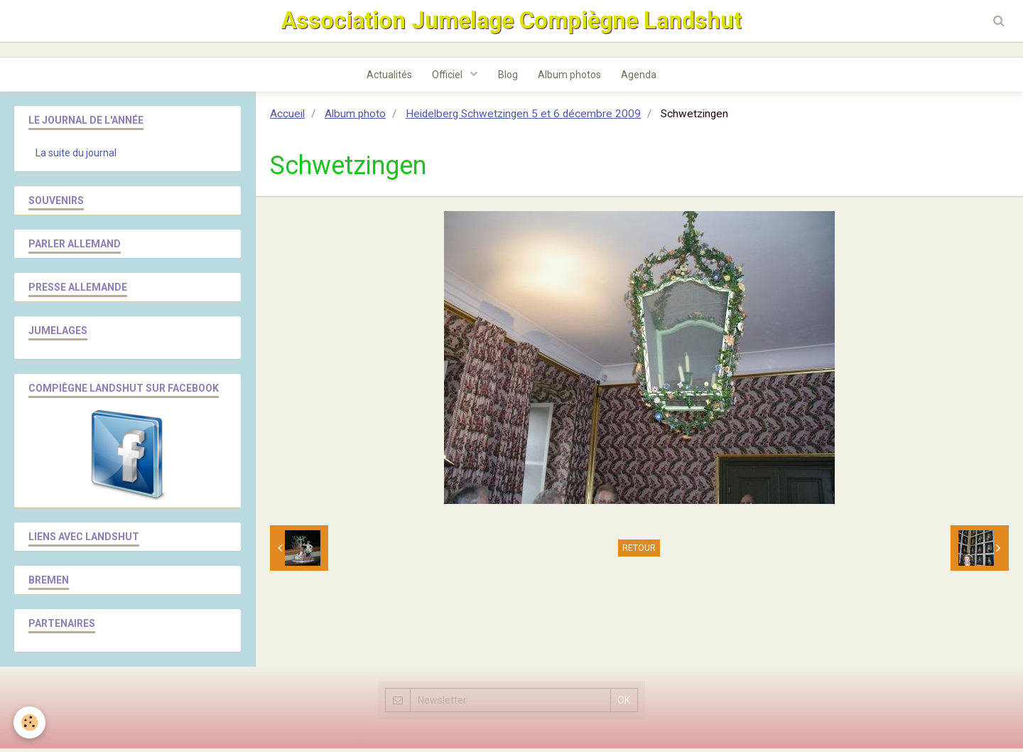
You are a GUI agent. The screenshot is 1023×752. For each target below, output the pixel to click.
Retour (639, 552)
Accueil (287, 117)
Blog (508, 77)
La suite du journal (76, 156)
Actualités (387, 77)
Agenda (641, 77)
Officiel (447, 77)
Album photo (355, 117)
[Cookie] (30, 722)
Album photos (570, 77)
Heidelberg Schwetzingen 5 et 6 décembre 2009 (523, 117)
